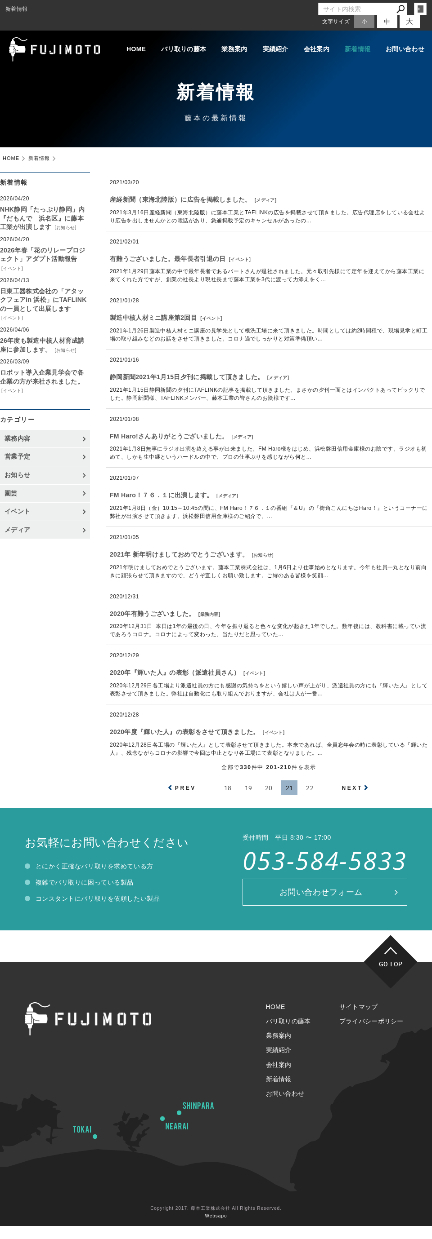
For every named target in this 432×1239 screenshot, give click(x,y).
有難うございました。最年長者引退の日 (167, 258)
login (420, 9)
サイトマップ (358, 1006)
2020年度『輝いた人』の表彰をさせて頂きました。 (185, 731)
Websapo (216, 1215)
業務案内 (234, 49)
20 (269, 787)
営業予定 (17, 456)
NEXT (352, 788)
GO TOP (391, 964)
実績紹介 (275, 49)
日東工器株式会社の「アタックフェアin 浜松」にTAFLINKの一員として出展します (43, 300)
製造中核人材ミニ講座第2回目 (153, 317)
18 (228, 787)
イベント (239, 259)
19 (248, 787)
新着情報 (357, 49)
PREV (185, 788)
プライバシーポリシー (371, 1021)
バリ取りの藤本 (183, 49)
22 (310, 787)
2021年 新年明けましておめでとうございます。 (179, 554)
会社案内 (316, 49)
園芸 (11, 493)
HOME (136, 49)
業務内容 (209, 614)
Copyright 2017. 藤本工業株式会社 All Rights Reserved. (216, 1208)
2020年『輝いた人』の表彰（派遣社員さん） (175, 672)
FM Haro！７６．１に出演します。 (161, 495)
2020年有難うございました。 (152, 613)
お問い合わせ (405, 49)
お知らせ (262, 555)
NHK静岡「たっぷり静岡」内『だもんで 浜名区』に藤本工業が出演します (42, 218)
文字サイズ (336, 21)
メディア (265, 200)
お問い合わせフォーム (321, 892)
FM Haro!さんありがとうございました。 (169, 436)
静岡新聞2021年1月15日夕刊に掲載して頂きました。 (187, 377)
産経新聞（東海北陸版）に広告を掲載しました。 (181, 199)
